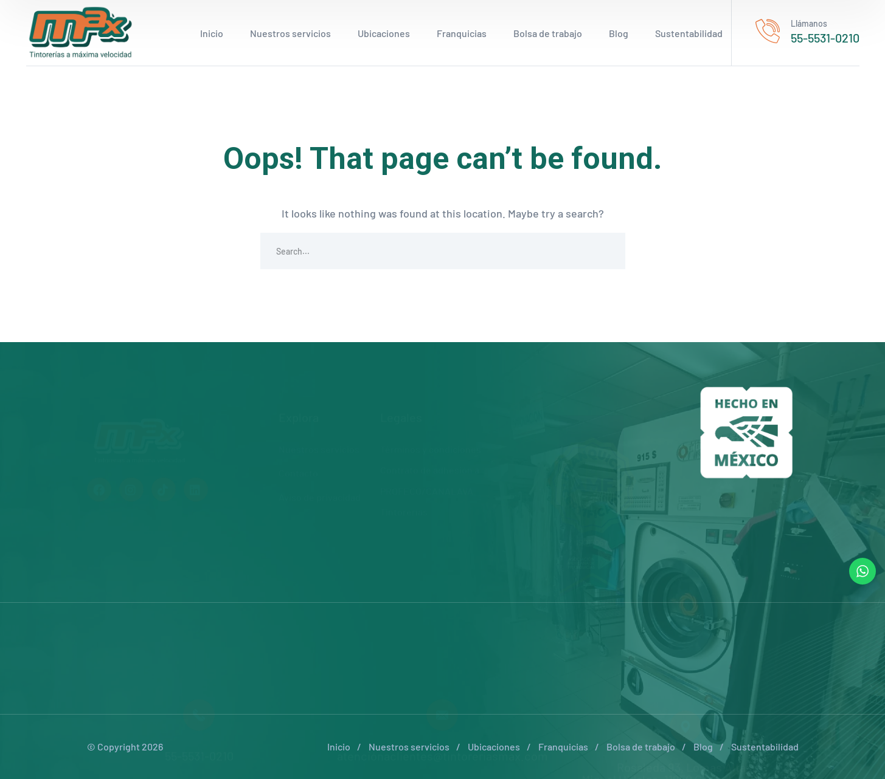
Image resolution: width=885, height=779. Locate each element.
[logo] (81, 31)
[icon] (99, 461)
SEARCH (607, 251)
